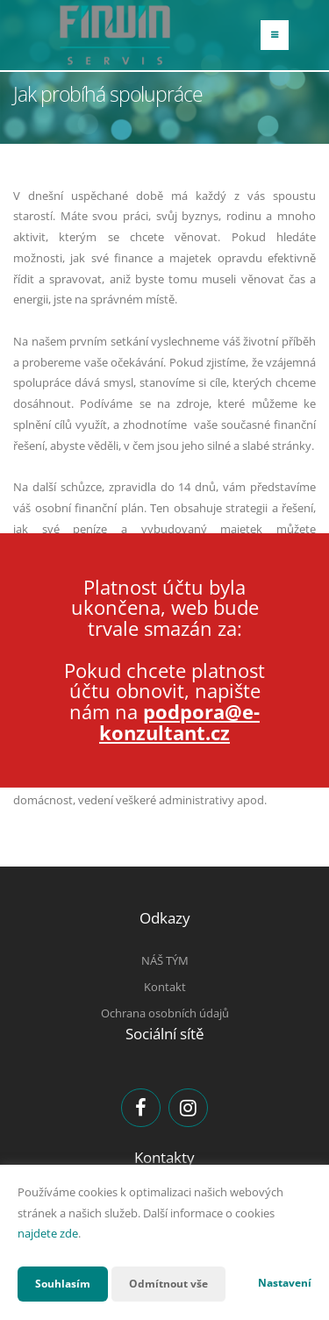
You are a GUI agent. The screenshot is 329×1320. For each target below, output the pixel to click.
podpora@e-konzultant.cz (179, 722)
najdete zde (48, 1233)
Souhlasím (62, 1283)
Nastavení (284, 1282)
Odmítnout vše (168, 1283)
